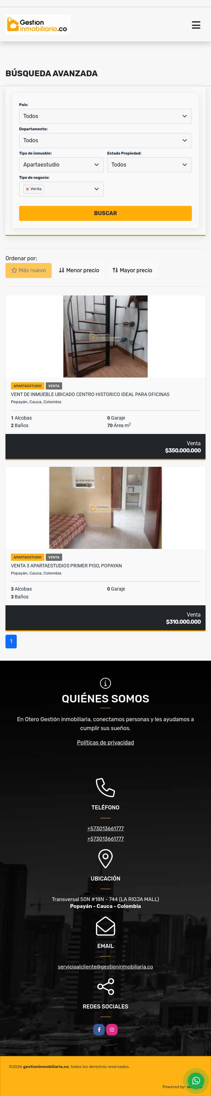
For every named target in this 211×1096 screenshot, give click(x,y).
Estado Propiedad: (124, 153)
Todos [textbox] (30, 116)
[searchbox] (25, 200)
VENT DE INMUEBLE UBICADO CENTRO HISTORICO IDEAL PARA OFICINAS (90, 394)
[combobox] (105, 116)
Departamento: (33, 129)
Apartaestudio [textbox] (41, 164)
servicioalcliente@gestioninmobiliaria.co (105, 967)
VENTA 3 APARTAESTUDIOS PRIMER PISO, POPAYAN (66, 565)
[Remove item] (28, 189)
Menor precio (79, 270)
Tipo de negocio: (34, 177)
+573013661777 (105, 829)
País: (23, 105)
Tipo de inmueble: (35, 153)
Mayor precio (132, 270)
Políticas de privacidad (105, 742)
